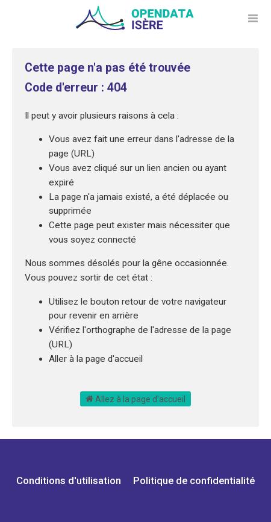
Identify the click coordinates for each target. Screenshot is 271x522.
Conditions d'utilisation (69, 480)
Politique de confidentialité (194, 480)
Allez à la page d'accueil (135, 398)
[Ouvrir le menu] (253, 18)
